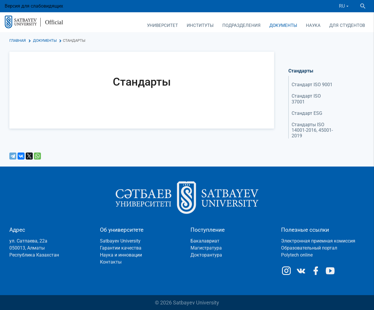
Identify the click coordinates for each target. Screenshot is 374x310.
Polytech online (297, 255)
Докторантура (206, 255)
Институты (200, 25)
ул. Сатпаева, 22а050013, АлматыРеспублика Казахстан (34, 248)
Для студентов (347, 25)
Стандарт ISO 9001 (312, 84)
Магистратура (206, 248)
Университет (162, 25)
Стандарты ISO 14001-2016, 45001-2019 (312, 130)
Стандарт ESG (307, 113)
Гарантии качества (120, 248)
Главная (17, 40)
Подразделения (241, 25)
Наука (313, 25)
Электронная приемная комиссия (318, 241)
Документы (283, 25)
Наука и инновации (121, 255)
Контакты (111, 262)
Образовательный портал (309, 248)
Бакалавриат (205, 241)
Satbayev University (120, 241)
